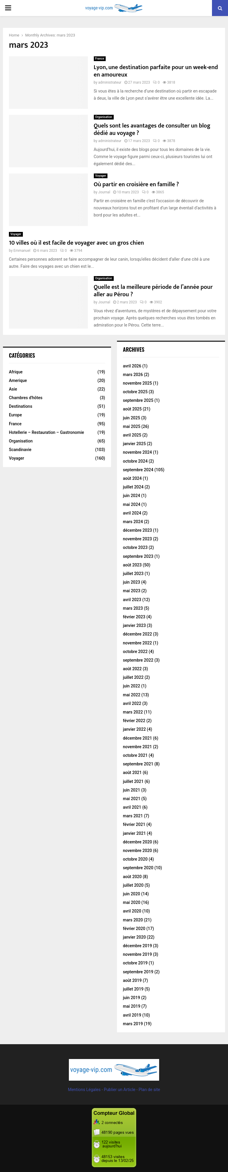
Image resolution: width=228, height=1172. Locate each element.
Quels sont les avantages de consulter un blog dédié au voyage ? (152, 129)
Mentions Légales (84, 1089)
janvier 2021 (134, 833)
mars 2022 (133, 712)
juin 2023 (131, 582)
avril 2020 (132, 911)
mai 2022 (131, 694)
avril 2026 (132, 366)
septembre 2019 (138, 971)
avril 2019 (132, 1015)
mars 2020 (133, 920)
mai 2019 (131, 1006)
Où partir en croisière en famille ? (136, 184)
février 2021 (134, 824)
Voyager (100, 175)
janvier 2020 (134, 937)
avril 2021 (132, 807)
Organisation (103, 117)
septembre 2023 (138, 556)
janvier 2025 (134, 443)
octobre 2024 (135, 461)
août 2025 (132, 409)
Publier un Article (119, 1089)
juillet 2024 (133, 487)
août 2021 (132, 772)
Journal (104, 192)
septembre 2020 (138, 867)
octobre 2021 (135, 755)
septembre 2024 (138, 469)
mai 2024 (131, 504)
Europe (15, 415)
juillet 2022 (133, 677)
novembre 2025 (137, 383)
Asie (13, 389)
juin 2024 (131, 495)
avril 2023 (132, 599)
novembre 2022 (137, 643)
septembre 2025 (138, 400)
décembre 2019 (137, 945)
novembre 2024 (137, 452)
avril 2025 (132, 435)
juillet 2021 (133, 781)
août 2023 (132, 565)
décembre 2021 (137, 738)
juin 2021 (131, 790)
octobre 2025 (135, 391)
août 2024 (132, 478)
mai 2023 (131, 590)
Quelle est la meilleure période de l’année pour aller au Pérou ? (153, 291)
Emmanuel (21, 251)
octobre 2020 (135, 859)
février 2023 (134, 616)
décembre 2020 (137, 842)
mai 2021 (131, 798)
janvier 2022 (134, 729)
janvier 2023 (134, 625)
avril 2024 (132, 513)
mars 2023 (133, 608)
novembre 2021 (137, 746)
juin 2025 (131, 417)
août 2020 (132, 876)
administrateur (109, 82)
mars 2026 (133, 374)
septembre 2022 (138, 660)
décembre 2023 (137, 530)
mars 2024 (133, 521)
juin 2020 (131, 893)
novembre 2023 (137, 538)
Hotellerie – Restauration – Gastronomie (46, 432)
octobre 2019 (135, 963)
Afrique (16, 372)
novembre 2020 (137, 850)
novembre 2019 (137, 954)
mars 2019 (133, 1023)
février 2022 (134, 720)
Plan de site (149, 1089)
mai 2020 (131, 902)
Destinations (20, 406)
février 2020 (134, 928)
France (99, 58)
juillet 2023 (133, 573)
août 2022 (132, 668)
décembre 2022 (137, 634)
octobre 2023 (135, 547)
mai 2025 (131, 426)
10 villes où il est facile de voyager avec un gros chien (76, 243)
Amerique (18, 380)
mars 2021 (133, 815)
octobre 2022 (135, 651)
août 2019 (132, 980)
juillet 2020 (133, 885)
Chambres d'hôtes (25, 397)
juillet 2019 (133, 989)
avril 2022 (132, 703)
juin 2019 (131, 997)
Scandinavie (20, 449)
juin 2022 (131, 686)
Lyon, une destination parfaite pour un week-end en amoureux (156, 71)
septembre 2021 (138, 764)
